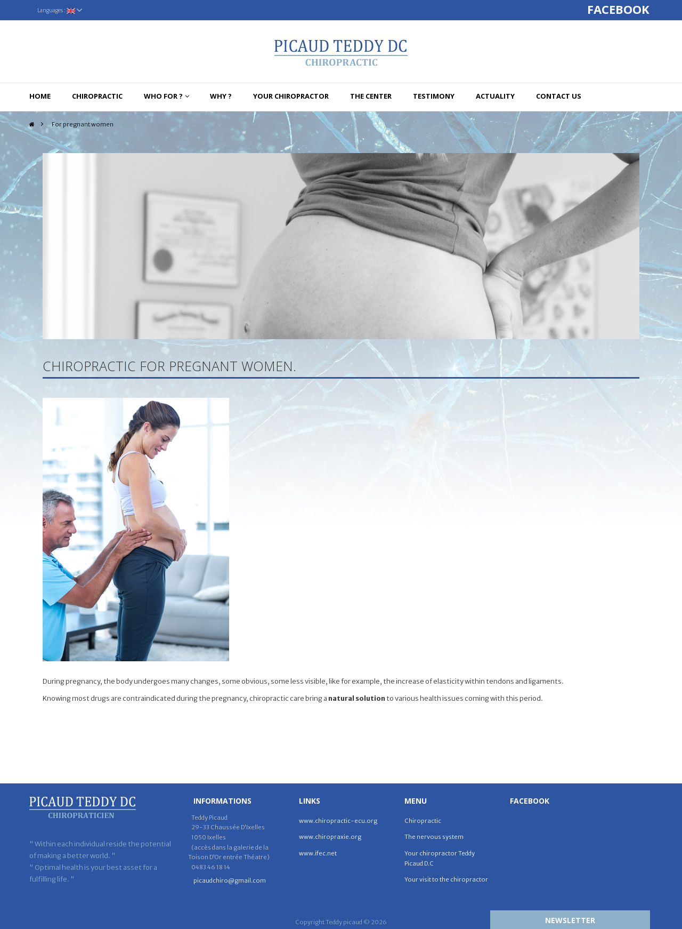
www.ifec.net (318, 853)
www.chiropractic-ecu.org (338, 820)
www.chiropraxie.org (330, 836)
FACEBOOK (620, 9)
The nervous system (434, 836)
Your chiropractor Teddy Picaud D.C (439, 858)
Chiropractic (422, 820)
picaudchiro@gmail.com (229, 880)
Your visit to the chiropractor (446, 879)
